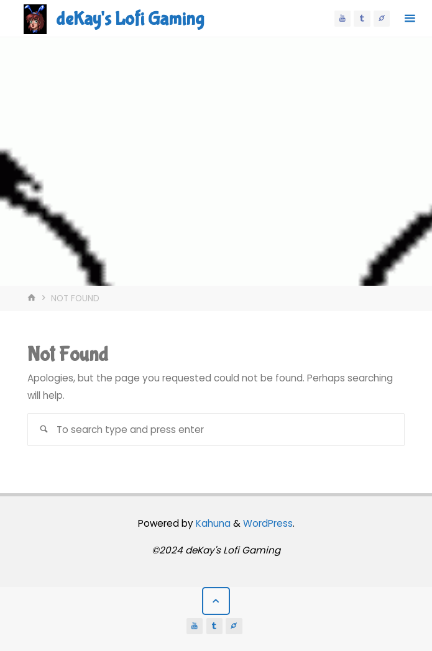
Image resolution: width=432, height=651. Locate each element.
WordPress (268, 523)
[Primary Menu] (409, 18)
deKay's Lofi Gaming (130, 19)
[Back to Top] (216, 601)
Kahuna (212, 523)
